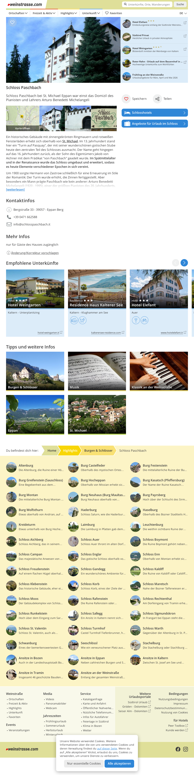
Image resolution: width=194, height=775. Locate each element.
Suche (180, 4)
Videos (50, 699)
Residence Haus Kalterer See (97, 303)
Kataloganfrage (92, 699)
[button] (184, 262)
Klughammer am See (94, 312)
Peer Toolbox (178, 726)
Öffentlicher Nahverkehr (98, 708)
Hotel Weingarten (35, 303)
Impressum (181, 703)
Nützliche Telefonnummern (98, 712)
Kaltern (12, 312)
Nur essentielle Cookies (84, 763)
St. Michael (70, 141)
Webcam (51, 708)
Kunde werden (177, 730)
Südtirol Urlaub (139, 702)
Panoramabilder (56, 703)
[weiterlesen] (15, 189)
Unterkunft (89, 13)
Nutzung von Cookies (174, 712)
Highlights (67, 13)
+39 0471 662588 (25, 217)
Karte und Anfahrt (94, 703)
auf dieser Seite (107, 748)
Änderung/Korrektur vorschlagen (32, 253)
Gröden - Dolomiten (136, 706)
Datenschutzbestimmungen (171, 708)
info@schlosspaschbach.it (31, 224)
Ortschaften (16, 13)
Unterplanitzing (30, 312)
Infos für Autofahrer (95, 717)
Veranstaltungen (19, 730)
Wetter (87, 730)
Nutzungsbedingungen (173, 699)
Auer (135, 312)
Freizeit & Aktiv (42, 13)
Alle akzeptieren (119, 763)
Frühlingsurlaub (56, 721)
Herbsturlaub (54, 730)
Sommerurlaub (55, 725)
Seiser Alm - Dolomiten (134, 711)
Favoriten (113, 13)
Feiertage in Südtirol (96, 721)
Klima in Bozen (92, 726)
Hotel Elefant (159, 303)
